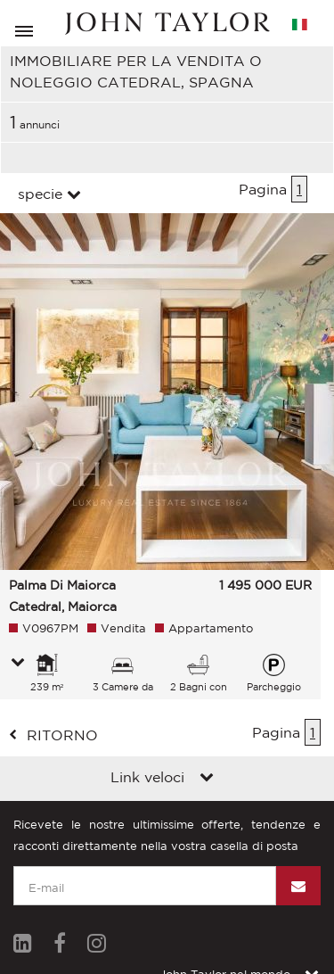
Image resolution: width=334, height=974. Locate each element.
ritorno (62, 735)
